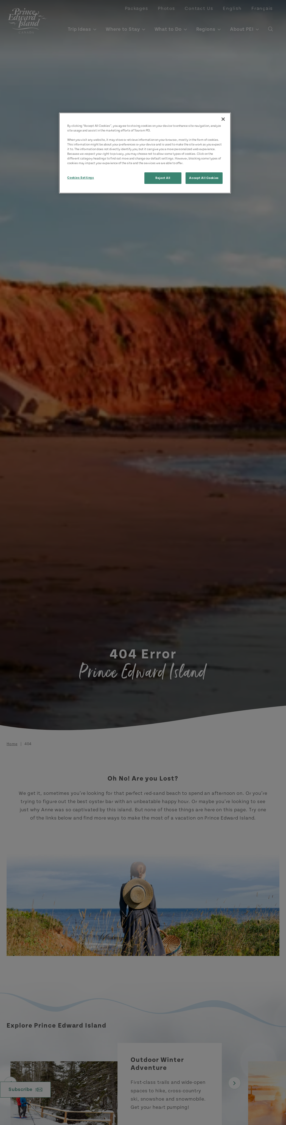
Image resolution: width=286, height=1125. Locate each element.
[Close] (223, 119)
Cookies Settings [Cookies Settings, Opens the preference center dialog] (80, 177)
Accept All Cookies (203, 178)
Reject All (162, 178)
